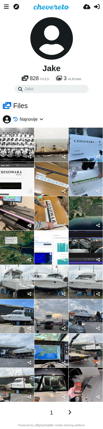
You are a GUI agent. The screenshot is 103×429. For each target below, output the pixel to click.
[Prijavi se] (96, 7)
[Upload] (86, 7)
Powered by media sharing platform (51, 425)
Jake (51, 68)
